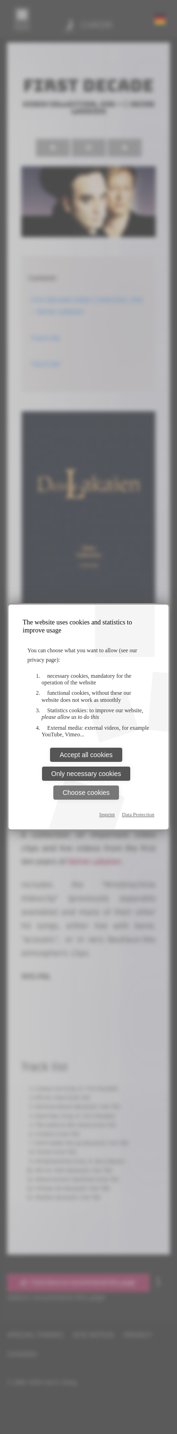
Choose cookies (86, 792)
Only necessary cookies (86, 773)
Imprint (107, 814)
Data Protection (138, 814)
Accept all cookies (85, 755)
